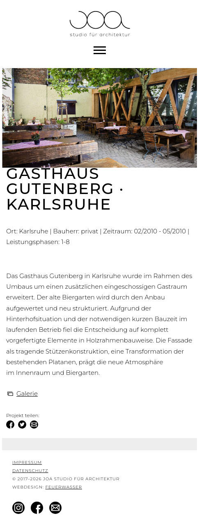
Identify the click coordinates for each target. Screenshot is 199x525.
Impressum (27, 462)
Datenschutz (30, 470)
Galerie (27, 393)
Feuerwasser (63, 487)
